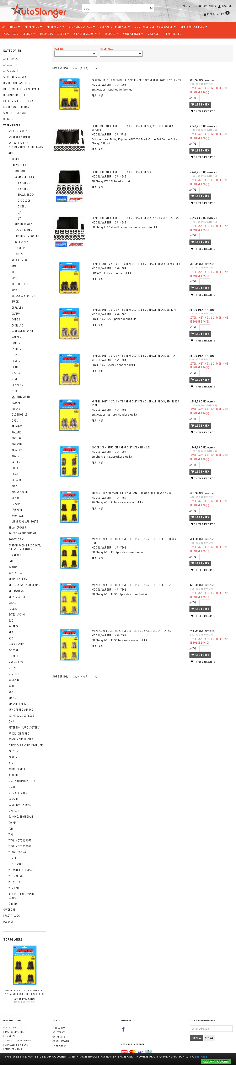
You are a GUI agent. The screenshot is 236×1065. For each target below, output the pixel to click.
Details (201, 1056)
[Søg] (151, 8)
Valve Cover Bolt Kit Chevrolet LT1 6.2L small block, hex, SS (132, 631)
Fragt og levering (13, 1031)
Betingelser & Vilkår (15, 1044)
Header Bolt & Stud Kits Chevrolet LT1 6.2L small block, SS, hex (134, 355)
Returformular (12, 1049)
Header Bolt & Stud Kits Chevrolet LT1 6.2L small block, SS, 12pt (134, 310)
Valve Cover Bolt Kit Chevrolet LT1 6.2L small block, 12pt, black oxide (25, 992)
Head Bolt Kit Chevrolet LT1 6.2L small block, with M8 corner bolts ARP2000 (137, 128)
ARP (102, 95)
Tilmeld (197, 1037)
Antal (193, 98)
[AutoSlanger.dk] (39, 10)
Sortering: (60, 68)
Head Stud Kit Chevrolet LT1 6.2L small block (122, 172)
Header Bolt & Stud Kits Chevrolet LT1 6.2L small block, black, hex (136, 264)
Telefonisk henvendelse (17, 1040)
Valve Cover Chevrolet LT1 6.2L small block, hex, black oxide (132, 493)
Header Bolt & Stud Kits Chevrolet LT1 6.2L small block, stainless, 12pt (136, 403)
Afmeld (209, 1037)
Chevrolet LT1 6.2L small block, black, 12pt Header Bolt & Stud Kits (137, 80)
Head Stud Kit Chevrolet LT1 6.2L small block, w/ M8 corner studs (135, 218)
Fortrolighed (11, 1027)
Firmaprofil (10, 1036)
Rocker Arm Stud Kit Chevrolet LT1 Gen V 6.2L (122, 447)
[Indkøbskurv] (216, 13)
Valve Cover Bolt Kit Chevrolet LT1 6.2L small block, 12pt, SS (132, 585)
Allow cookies (216, 1061)
